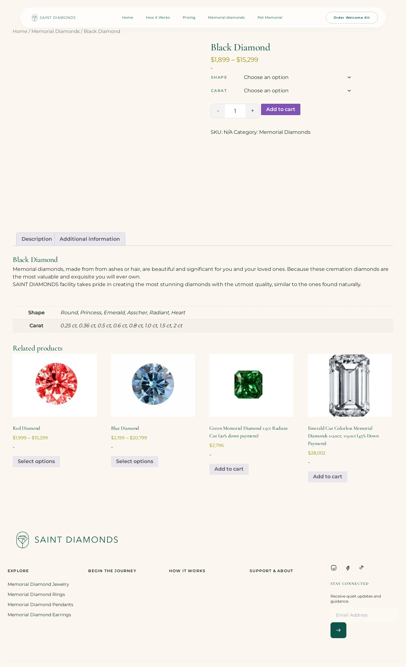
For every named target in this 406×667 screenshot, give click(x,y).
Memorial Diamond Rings (36, 594)
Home (127, 17)
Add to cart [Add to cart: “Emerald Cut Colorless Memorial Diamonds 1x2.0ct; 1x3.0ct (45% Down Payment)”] (327, 477)
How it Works (158, 17)
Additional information (90, 239)
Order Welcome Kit (352, 18)
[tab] (36, 239)
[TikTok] (361, 568)
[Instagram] (334, 568)
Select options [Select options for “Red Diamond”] (36, 461)
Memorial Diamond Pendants (40, 604)
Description (37, 239)
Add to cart (280, 109)
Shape (219, 77)
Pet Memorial (270, 17)
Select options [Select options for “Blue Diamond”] (134, 461)
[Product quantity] (235, 111)
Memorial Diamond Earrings (39, 615)
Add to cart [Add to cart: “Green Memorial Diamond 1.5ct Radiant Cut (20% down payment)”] (229, 469)
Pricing (189, 17)
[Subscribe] (338, 630)
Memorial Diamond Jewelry (38, 584)
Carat (219, 90)
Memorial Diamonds (55, 31)
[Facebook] (347, 568)
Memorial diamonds (226, 17)
